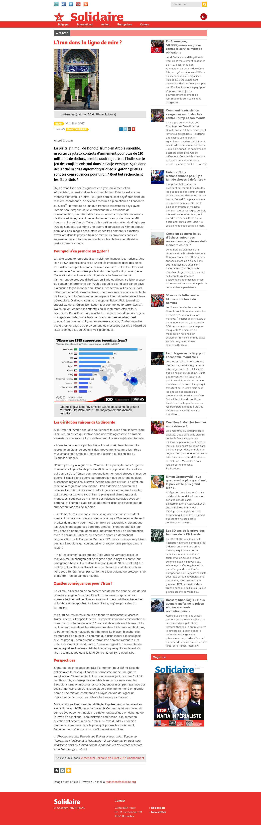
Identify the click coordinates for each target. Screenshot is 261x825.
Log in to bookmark (56, 770)
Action (105, 24)
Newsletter (158, 812)
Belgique (63, 24)
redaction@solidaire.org (121, 782)
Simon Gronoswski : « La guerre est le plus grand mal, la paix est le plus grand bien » (186, 482)
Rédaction (158, 808)
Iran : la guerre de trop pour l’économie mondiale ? (186, 355)
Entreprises (124, 24)
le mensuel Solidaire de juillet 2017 (103, 758)
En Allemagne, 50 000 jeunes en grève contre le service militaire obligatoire (184, 47)
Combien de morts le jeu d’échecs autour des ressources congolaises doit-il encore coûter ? (186, 239)
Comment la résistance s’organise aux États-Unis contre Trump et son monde (186, 114)
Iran (58, 123)
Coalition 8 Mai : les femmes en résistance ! (186, 424)
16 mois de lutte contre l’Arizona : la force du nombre (182, 299)
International (85, 24)
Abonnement (135, 758)
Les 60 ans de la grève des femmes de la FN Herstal (185, 532)
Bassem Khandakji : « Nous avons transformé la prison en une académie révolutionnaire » (185, 605)
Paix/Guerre (77, 129)
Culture (144, 24)
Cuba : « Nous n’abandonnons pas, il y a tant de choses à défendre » (186, 176)
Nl (204, 17)
